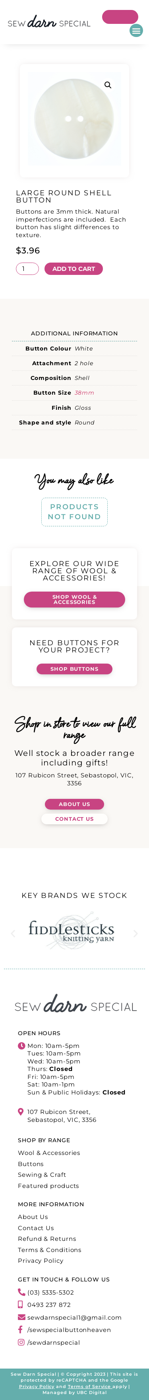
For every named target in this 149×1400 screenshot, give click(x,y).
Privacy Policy (37, 1386)
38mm (85, 392)
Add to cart (73, 269)
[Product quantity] (27, 269)
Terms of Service (89, 1386)
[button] (136, 30)
